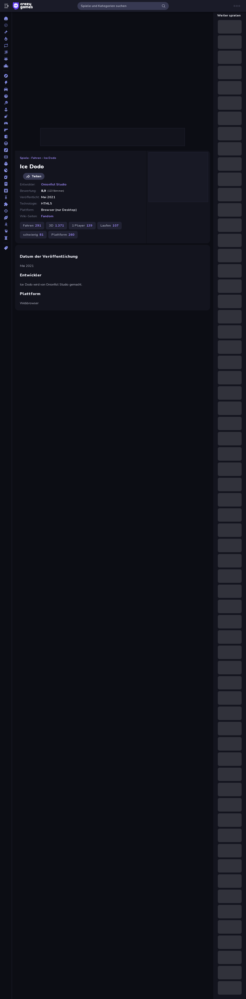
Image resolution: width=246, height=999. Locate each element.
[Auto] (6, 89)
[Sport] (6, 217)
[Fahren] (6, 143)
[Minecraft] (6, 190)
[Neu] (6, 32)
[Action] (6, 82)
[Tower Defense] (6, 238)
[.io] (6, 170)
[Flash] (6, 150)
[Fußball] (6, 156)
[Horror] (6, 163)
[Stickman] (6, 224)
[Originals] (6, 52)
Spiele (24, 158)
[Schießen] (6, 211)
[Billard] (6, 102)
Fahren (36, 158)
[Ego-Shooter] (6, 129)
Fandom (47, 216)
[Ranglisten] (6, 65)
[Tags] (6, 248)
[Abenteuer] (6, 75)
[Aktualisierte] (6, 45)
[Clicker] (6, 116)
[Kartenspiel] (6, 177)
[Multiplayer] (6, 59)
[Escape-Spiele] (6, 136)
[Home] (6, 18)
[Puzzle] (6, 204)
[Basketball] (6, 96)
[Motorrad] (6, 197)
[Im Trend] (6, 38)
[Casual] (6, 109)
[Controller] (6, 123)
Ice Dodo (50, 158)
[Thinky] (6, 231)
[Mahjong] (6, 183)
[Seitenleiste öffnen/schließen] (6, 6)
